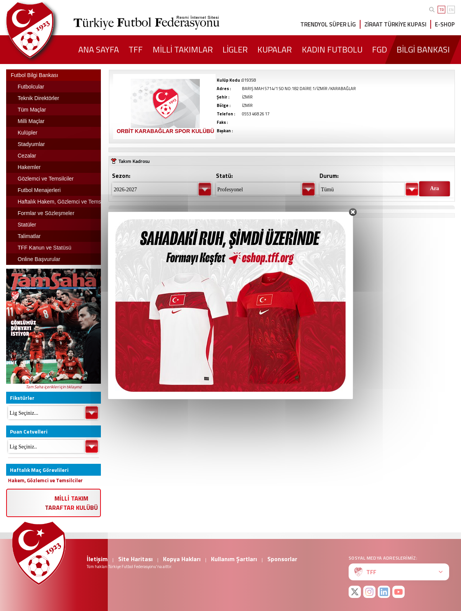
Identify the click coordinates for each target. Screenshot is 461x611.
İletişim (97, 558)
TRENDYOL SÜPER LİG (328, 24)
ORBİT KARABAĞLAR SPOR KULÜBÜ (165, 131)
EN (451, 10)
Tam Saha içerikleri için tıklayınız (54, 387)
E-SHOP (445, 24)
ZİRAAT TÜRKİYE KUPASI (395, 24)
